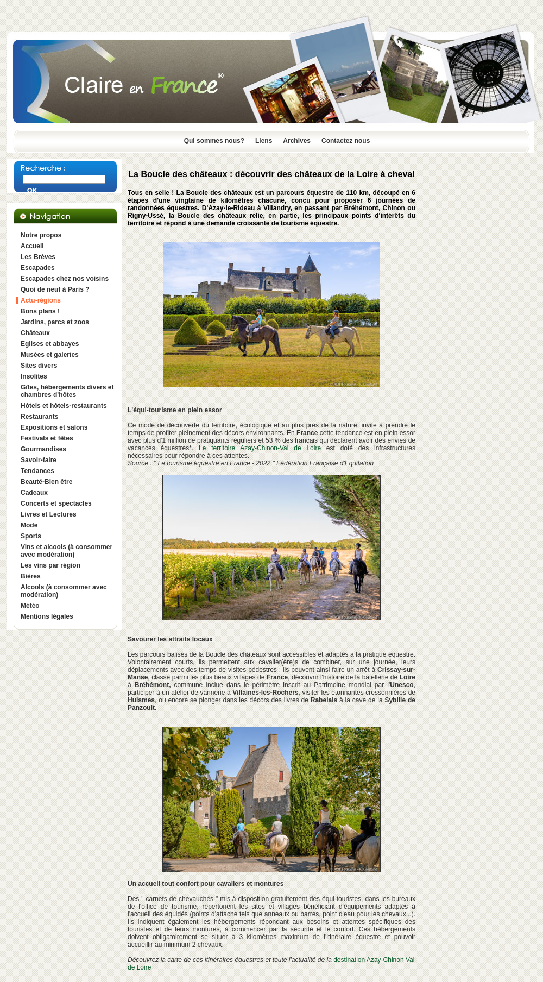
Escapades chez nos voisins (65, 278)
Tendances (37, 471)
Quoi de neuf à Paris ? (55, 289)
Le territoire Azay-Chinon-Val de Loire (260, 448)
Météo (30, 605)
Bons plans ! (40, 311)
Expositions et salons (54, 427)
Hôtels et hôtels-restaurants (64, 406)
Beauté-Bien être (46, 482)
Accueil (32, 246)
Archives (297, 140)
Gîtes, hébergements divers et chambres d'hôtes (67, 391)
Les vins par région (50, 565)
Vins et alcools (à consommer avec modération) (66, 550)
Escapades (38, 268)
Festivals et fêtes (47, 438)
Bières (31, 576)
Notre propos (41, 235)
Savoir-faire (38, 460)
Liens (263, 140)
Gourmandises (43, 449)
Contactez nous (345, 140)
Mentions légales (47, 616)
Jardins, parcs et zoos (55, 322)
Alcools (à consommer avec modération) (64, 591)
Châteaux (35, 333)
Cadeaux (34, 492)
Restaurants (39, 416)
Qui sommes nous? (214, 140)
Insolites (34, 376)
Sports (31, 536)
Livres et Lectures (49, 514)
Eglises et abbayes (50, 344)
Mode (29, 525)
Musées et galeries (50, 354)
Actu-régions (41, 300)
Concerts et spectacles (56, 503)
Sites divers (39, 365)
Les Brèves (38, 257)
